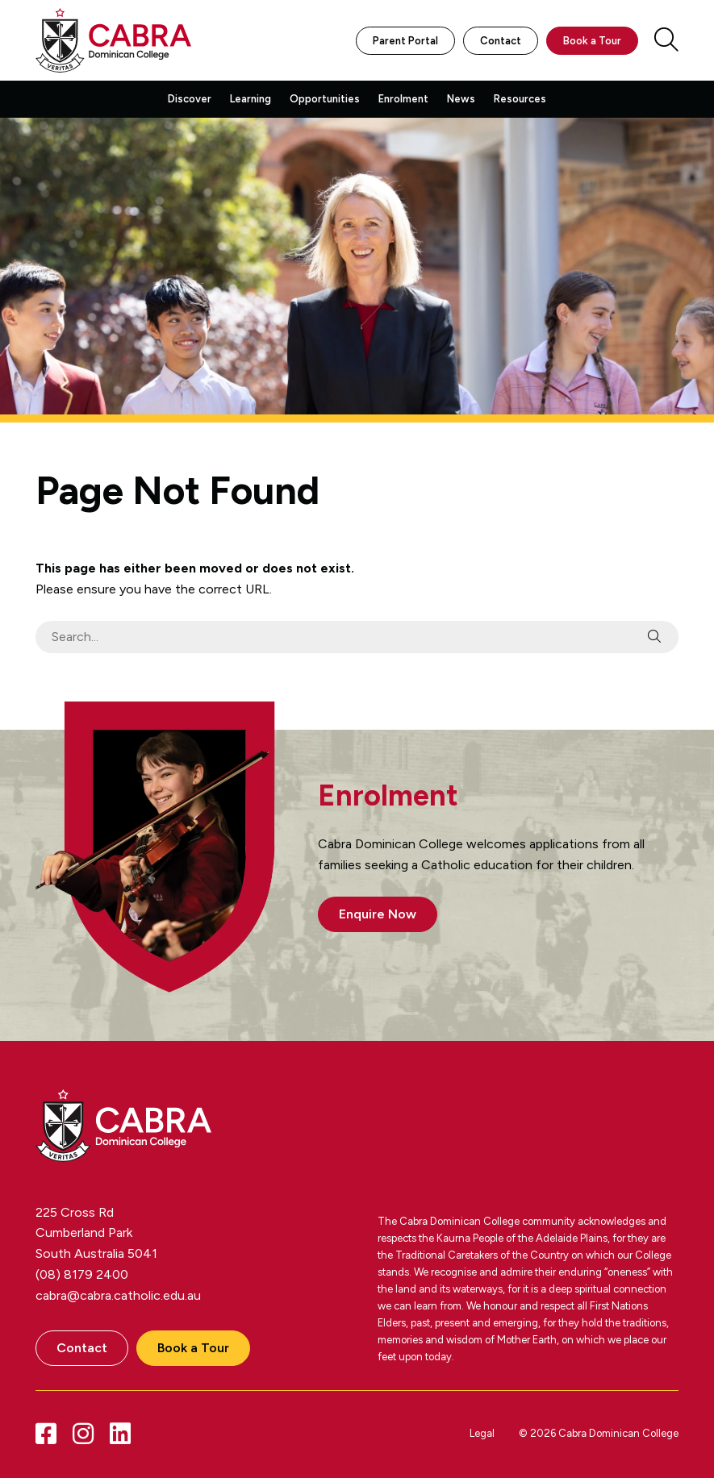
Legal (482, 1433)
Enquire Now (377, 914)
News (461, 99)
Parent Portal (405, 41)
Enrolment (403, 99)
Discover (189, 99)
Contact (500, 41)
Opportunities (325, 99)
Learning (250, 99)
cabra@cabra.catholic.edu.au (118, 1295)
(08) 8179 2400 (81, 1274)
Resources (520, 99)
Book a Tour (592, 41)
